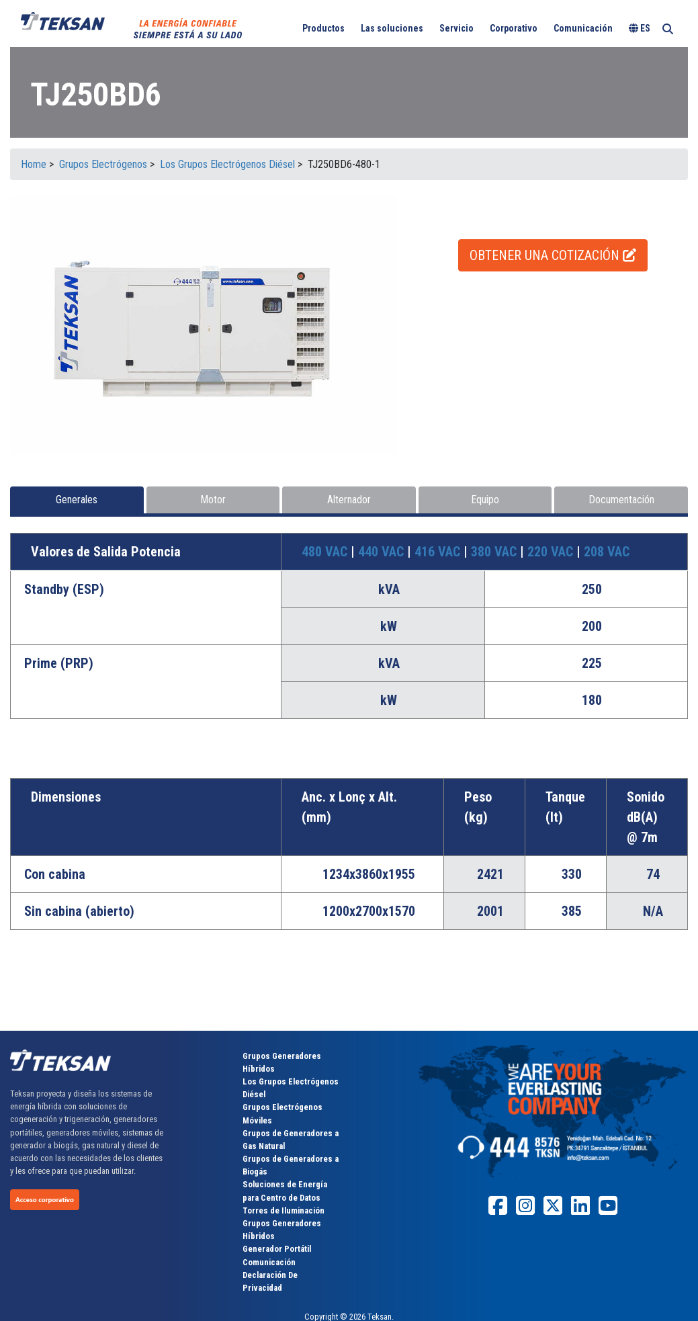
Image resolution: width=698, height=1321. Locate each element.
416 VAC (439, 552)
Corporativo (513, 28)
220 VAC (551, 552)
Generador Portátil (277, 1249)
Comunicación (583, 28)
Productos (323, 28)
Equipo (485, 499)
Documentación (621, 499)
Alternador (349, 499)
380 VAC (495, 552)
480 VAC (326, 552)
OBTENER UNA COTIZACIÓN (553, 255)
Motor (213, 499)
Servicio (456, 28)
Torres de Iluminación (283, 1210)
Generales (76, 499)
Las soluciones (392, 28)
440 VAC (382, 552)
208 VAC (606, 552)
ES (639, 28)
